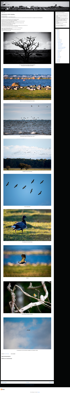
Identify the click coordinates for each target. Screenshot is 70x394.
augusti (59, 51)
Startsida (27, 382)
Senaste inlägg (3, 382)
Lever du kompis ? (60, 43)
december (59, 39)
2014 (58, 61)
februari (59, 56)
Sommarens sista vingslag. (62, 47)
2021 (58, 33)
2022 (58, 32)
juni (58, 53)
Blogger (39, 392)
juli (58, 52)
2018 (58, 37)
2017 (58, 38)
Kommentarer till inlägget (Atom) (29, 384)
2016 (58, 59)
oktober (59, 42)
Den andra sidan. (60, 44)
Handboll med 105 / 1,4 (61, 48)
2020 (58, 34)
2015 (58, 60)
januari (59, 57)
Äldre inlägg (51, 382)
